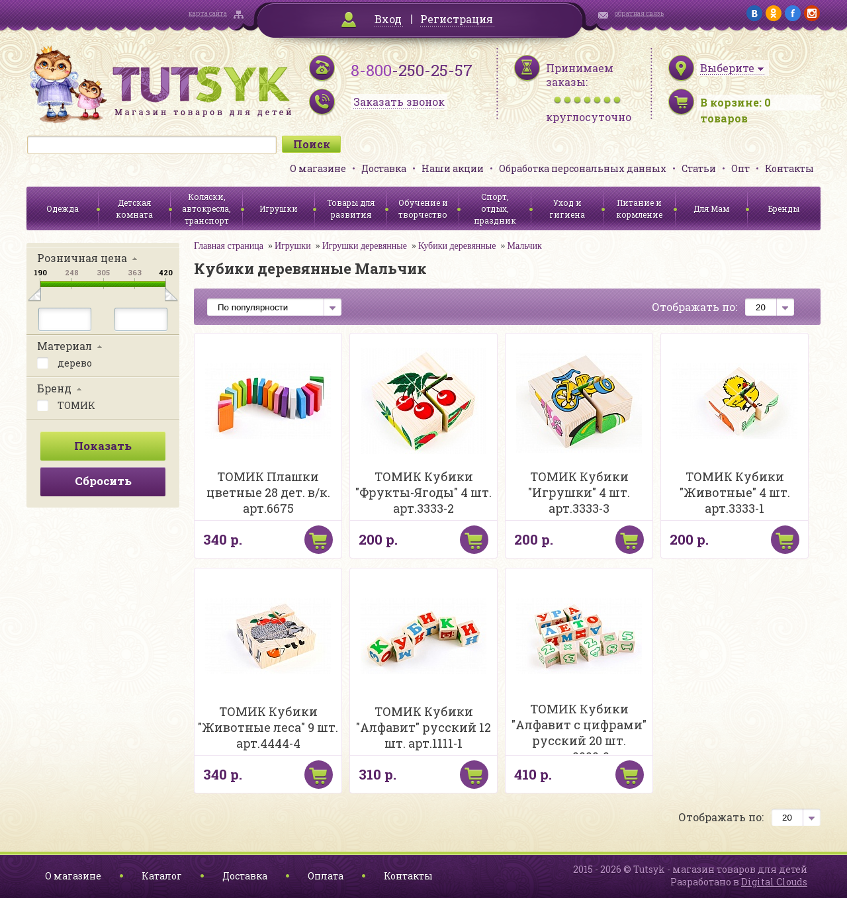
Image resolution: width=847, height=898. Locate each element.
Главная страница (228, 246)
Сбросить (103, 480)
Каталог (162, 876)
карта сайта (208, 13)
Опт (740, 168)
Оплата (325, 876)
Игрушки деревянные (364, 246)
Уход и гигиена (567, 208)
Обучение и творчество (423, 208)
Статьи (699, 168)
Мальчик (524, 246)
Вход (388, 19)
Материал (64, 346)
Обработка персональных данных (582, 168)
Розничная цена (82, 258)
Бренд (54, 388)
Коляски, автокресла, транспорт (206, 208)
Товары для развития (351, 208)
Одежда (62, 208)
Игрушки (278, 208)
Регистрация (456, 19)
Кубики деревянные (457, 246)
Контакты (789, 168)
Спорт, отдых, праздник (495, 208)
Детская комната (134, 208)
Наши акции (453, 168)
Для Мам (711, 208)
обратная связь (639, 13)
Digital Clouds (774, 882)
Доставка (383, 168)
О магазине (318, 168)
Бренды (783, 208)
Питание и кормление (639, 208)
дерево (64, 362)
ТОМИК (66, 404)
